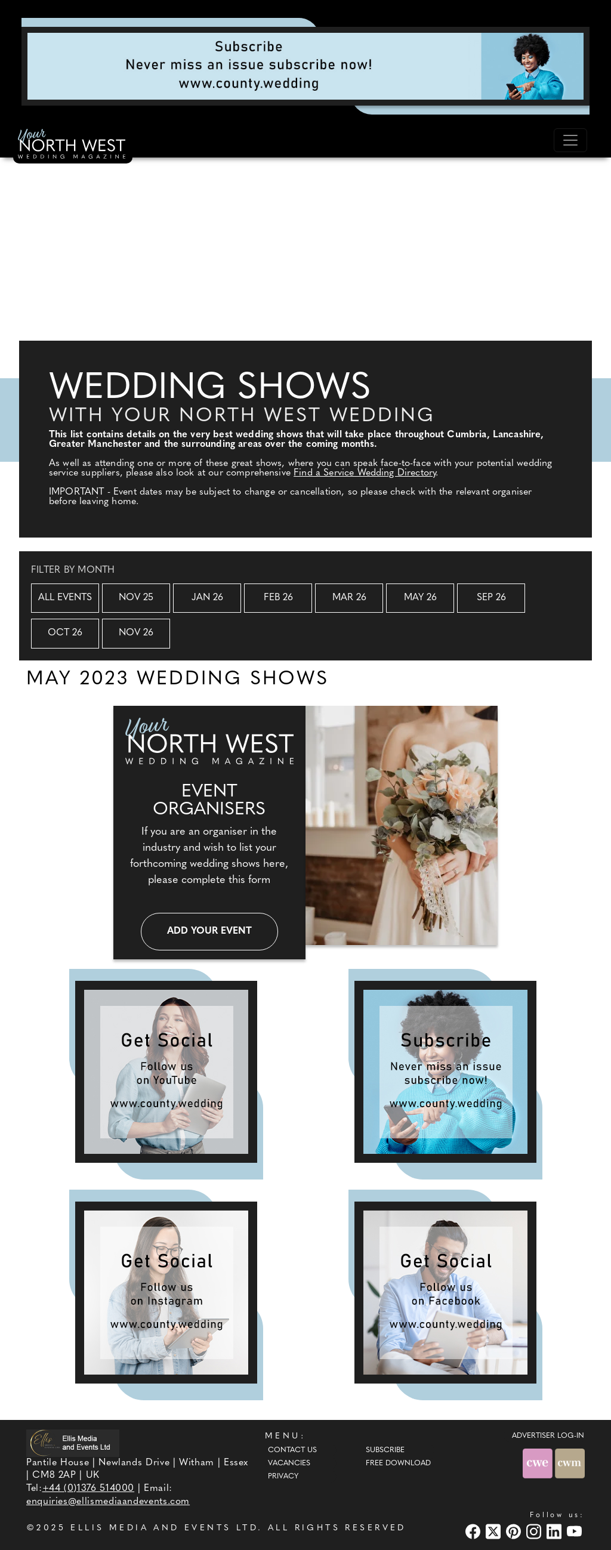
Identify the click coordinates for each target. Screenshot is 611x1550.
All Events (65, 598)
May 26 (420, 598)
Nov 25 (136, 598)
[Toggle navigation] (570, 140)
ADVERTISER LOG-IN (548, 1436)
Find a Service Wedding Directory (365, 473)
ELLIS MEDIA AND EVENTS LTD (164, 1528)
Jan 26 (207, 598)
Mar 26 (349, 598)
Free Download (398, 1463)
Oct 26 (65, 633)
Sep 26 (491, 598)
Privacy (283, 1476)
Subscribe (385, 1450)
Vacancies (289, 1463)
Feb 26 (278, 598)
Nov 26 (136, 633)
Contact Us (292, 1450)
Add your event (209, 931)
